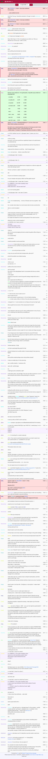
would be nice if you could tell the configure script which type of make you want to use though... (24, 557)
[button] (46, 1)
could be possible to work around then (16, 241)
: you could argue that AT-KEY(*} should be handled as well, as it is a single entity (24, 459)
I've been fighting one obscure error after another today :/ (20, 648)
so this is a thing (11, 138)
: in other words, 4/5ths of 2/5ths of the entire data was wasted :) (23, 299)
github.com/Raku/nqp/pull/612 (28, 468)
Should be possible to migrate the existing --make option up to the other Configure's (23, 602)
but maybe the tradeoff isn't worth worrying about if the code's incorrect (23, 217)
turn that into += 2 (12, 263)
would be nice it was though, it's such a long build (19, 504)
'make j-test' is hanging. (13, 621)
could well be (11, 238)
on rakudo (10, 586)
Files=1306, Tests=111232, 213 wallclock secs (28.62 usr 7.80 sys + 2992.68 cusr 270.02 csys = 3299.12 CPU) (23, 39)
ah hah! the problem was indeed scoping (17, 256)
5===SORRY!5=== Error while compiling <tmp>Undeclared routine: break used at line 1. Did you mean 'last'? (18, 185)
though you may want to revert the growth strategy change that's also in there (23, 277)
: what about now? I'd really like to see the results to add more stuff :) (23, 734)
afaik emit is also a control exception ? (16, 220)
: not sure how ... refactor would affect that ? (19, 152)
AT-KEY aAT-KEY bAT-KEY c (10, 430)
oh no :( (9, 664)
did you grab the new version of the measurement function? (21, 305)
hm (8, 369)
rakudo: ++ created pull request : (23, 497)
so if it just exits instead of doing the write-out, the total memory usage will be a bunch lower (24, 392)
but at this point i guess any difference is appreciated (19, 85)
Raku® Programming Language (29, 753)
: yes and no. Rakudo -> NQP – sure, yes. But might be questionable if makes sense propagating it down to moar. (24, 606)
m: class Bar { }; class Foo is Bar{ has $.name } (18, 679)
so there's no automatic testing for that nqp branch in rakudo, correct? (23, 508)
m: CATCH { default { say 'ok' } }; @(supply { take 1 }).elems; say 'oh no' (23, 133)
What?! (9, 661)
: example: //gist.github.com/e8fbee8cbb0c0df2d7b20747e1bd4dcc (24, 422)
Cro (17, 753)
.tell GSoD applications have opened (17, 33)
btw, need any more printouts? (14, 88)
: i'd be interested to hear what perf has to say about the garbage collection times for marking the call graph (23, 518)
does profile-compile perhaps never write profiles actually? (21, 357)
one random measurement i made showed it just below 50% (21, 520)
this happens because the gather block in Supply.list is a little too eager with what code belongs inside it (24, 166)
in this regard (11, 274)
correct (9, 511)
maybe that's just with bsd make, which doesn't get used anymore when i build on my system (24, 543)
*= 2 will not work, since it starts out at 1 (17, 293)
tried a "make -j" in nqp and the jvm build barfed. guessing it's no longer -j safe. (24, 473)
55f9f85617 (12, 8)
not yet (9, 307)
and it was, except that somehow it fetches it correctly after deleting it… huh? (23, 750)
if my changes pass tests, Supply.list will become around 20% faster (23, 333)
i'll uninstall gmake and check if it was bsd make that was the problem (23, 554)
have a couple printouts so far (14, 53)
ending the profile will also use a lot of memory (18, 390)
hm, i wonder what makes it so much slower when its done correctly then (24, 205)
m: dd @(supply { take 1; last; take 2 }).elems (17, 192)
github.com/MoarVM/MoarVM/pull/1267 (20, 469)
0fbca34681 (19, 480)
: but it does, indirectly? (14, 408)
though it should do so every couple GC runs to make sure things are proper (24, 330)
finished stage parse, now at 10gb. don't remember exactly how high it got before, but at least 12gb (24, 318)
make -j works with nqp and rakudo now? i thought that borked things (23, 540)
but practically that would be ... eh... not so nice (18, 462)
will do (9, 449)
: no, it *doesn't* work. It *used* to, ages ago (19, 549)
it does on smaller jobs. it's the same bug (17, 360)
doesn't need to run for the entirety (15, 529)
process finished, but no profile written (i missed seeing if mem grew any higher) (24, 352)
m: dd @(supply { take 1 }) (13, 160)
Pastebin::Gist (11, 739)
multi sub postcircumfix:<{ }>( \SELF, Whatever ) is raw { (20, 410)
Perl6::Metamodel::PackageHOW (31, 667)
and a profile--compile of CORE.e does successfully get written (21, 730)
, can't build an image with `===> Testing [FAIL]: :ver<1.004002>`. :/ (20, 738)
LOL (9, 716)
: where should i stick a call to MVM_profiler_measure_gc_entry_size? (16, 29)
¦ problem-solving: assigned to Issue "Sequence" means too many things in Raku (23, 397)
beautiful (10, 698)
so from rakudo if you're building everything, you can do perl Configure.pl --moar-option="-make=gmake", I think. (24, 567)
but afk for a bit (11, 713)
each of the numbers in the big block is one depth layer (20, 63)
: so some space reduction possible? (18, 82)
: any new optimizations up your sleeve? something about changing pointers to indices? (22, 720)
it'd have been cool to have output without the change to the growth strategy (24, 532)
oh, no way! (10, 247)
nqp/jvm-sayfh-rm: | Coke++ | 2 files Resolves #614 (18, 483)
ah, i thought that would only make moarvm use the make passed (22, 570)
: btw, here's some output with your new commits (20, 524)
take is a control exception (13, 208)
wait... (9, 538)
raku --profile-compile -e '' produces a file (16, 363)
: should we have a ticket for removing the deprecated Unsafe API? (24, 535)
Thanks (9, 452)
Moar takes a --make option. (14, 564)
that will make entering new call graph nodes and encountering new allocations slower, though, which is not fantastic (23, 340)
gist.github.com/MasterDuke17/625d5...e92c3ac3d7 (19, 525)
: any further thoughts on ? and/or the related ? (24, 468)
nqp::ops (13, 74)
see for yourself (11, 269)
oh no (9, 135)
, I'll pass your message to (16, 36)
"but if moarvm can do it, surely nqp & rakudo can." (19, 591)
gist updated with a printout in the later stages (18, 89)
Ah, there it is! (11, 692)
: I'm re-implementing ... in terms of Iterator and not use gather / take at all (24, 201)
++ (10, 342)
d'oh (9, 355)
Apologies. (10, 589)
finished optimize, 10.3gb (13, 345)
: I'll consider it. (12, 624)
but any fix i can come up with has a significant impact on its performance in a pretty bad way (24, 141)
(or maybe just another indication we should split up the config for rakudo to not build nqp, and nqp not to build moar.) (24, 617)
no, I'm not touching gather (14, 189)
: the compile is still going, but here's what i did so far (24, 57)
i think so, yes (11, 262)
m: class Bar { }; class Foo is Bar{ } (15, 651)
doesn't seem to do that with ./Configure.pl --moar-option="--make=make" (24, 584)
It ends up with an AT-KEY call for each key (17, 419)
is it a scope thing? (12, 235)
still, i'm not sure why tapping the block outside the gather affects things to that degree (24, 233)
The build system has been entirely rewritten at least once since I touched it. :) (24, 581)
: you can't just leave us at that (16, 250)
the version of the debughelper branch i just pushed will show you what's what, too (24, 272)
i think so (10, 230)
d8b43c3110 (13, 24)
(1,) (8, 162)
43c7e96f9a (14, 122)
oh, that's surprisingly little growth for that (17, 348)
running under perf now (13, 527)
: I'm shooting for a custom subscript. (17, 435)
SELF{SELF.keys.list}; (12, 412)
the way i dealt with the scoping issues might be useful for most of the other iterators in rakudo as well (24, 335)
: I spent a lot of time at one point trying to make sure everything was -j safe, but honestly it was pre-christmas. (24, 493)
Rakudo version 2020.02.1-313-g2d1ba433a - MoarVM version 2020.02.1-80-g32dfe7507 (24, 106)
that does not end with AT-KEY (14, 416)
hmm (9, 378)
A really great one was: (13, 649)
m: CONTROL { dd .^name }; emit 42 (15, 222)
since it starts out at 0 (12, 295)
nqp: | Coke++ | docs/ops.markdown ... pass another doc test (18, 11)
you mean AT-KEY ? (12, 406)
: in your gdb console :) (15, 43)
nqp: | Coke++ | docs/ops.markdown (19, 20)
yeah (9, 49)
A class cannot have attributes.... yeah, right (17, 694)
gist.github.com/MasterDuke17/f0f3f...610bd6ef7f (23, 56)
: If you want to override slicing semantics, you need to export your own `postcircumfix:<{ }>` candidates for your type (24, 439)
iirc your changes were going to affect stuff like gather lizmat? (21, 178)
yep (8, 172)
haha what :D (11, 697)
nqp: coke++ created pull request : (16, 488)
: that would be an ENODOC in (19, 443)
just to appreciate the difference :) (15, 279)
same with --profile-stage (13, 366)
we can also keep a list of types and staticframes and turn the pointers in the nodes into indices (24, 145)
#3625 (26, 496)
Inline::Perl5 (33, 640)
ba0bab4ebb (13, 19)
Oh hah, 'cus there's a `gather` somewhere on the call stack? (21, 169)
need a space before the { (13, 701)
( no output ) (10, 673)
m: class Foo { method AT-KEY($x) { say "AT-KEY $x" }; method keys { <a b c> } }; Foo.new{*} (24, 426)
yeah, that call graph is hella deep (15, 61)
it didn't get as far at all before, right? (16, 370)
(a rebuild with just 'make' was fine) (15, 475)
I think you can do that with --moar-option (17, 562)
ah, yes (9, 315)
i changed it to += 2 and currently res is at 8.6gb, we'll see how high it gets (24, 302)
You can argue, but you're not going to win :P (17, 465)
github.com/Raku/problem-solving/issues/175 (27, 397)
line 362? (10, 259)
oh (8, 197)
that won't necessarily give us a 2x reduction (17, 79)
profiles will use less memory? (14, 266)
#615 (24, 487)
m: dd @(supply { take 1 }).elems (15, 155)
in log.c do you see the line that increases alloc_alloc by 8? (21, 253)
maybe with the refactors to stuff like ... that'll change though (21, 149)
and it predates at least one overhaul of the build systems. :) (21, 501)
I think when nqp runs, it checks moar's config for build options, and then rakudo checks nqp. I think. (24, 577)
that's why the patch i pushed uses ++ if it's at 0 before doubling (22, 297)
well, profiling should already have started (17, 51)
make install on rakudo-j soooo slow (16, 560)
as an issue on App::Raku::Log (36, 754)
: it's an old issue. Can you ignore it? (18, 742)
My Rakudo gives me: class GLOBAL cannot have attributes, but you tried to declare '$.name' (23, 667)
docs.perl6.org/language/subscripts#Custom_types (19, 444)
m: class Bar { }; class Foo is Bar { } (15, 671)
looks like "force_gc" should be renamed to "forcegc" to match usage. (24, 17)
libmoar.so (28, 710)
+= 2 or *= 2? (10, 290)
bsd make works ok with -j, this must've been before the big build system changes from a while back (24, 573)
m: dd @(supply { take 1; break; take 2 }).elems (18, 181)
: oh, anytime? (13, 46)
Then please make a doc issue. (14, 447)
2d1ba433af (14, 68)
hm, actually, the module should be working (17, 745)
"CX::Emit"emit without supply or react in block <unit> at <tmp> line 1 (14, 226)
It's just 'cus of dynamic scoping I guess (16, 175)
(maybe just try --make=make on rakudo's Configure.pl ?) (20, 592)
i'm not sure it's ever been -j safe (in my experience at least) (21, 478)
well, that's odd (11, 676)
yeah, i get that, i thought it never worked (17, 552)
